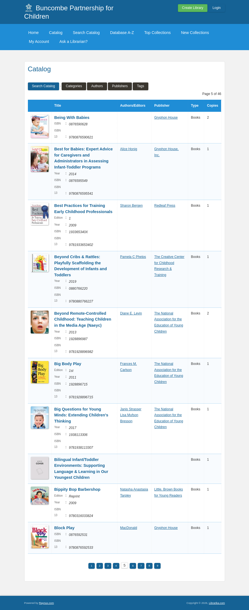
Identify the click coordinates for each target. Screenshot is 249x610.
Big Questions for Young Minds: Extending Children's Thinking (81, 415)
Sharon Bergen (131, 206)
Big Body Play (67, 364)
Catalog (55, 32)
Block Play (64, 528)
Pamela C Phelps (133, 257)
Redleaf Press (164, 206)
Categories (74, 86)
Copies (212, 106)
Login (216, 8)
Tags (140, 86)
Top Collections (157, 32)
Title (57, 106)
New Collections (195, 32)
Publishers (120, 86)
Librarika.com (217, 602)
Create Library (192, 8)
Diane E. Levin (131, 313)
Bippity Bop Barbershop (77, 489)
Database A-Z (122, 32)
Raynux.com (46, 602)
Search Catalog (86, 32)
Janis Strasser (130, 409)
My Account (39, 41)
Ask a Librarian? (73, 41)
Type (195, 106)
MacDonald (128, 528)
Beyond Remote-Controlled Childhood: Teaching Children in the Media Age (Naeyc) (82, 319)
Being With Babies (72, 117)
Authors (97, 86)
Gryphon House (166, 117)
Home (33, 32)
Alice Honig (128, 149)
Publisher (162, 106)
